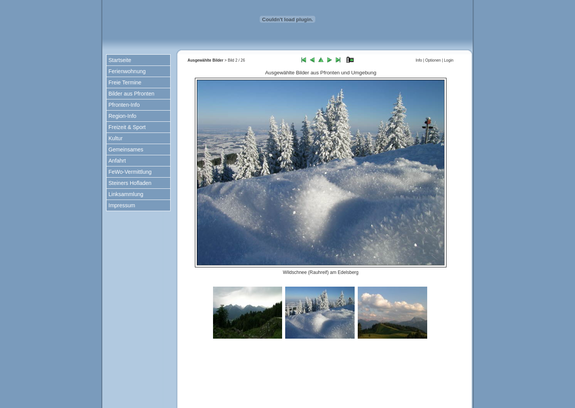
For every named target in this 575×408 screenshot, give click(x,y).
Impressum (121, 205)
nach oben (324, 378)
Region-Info (122, 116)
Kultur (115, 138)
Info (419, 60)
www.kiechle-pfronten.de (375, 396)
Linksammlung (125, 194)
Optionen (433, 60)
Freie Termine (124, 82)
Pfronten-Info (124, 105)
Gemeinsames (125, 149)
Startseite (119, 60)
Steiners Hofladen (129, 183)
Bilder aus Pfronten (131, 94)
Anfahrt (117, 161)
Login (448, 60)
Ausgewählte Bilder (205, 60)
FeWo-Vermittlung (130, 172)
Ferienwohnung (127, 71)
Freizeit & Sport (126, 127)
